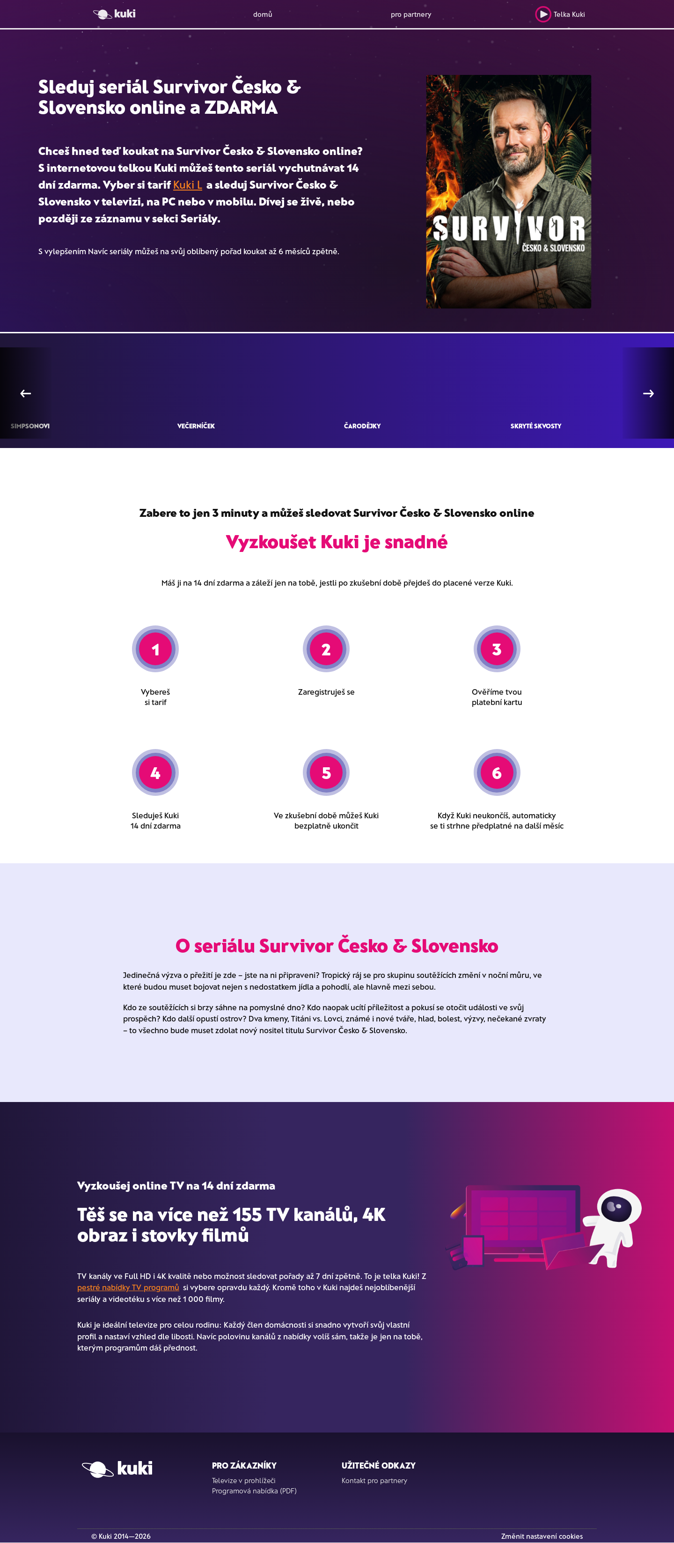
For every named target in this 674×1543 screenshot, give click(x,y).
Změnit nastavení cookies (542, 1536)
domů (262, 14)
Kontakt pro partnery (374, 1480)
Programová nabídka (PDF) (254, 1490)
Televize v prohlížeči (244, 1480)
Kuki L (187, 184)
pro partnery (411, 14)
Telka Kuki (560, 14)
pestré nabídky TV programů (128, 1287)
